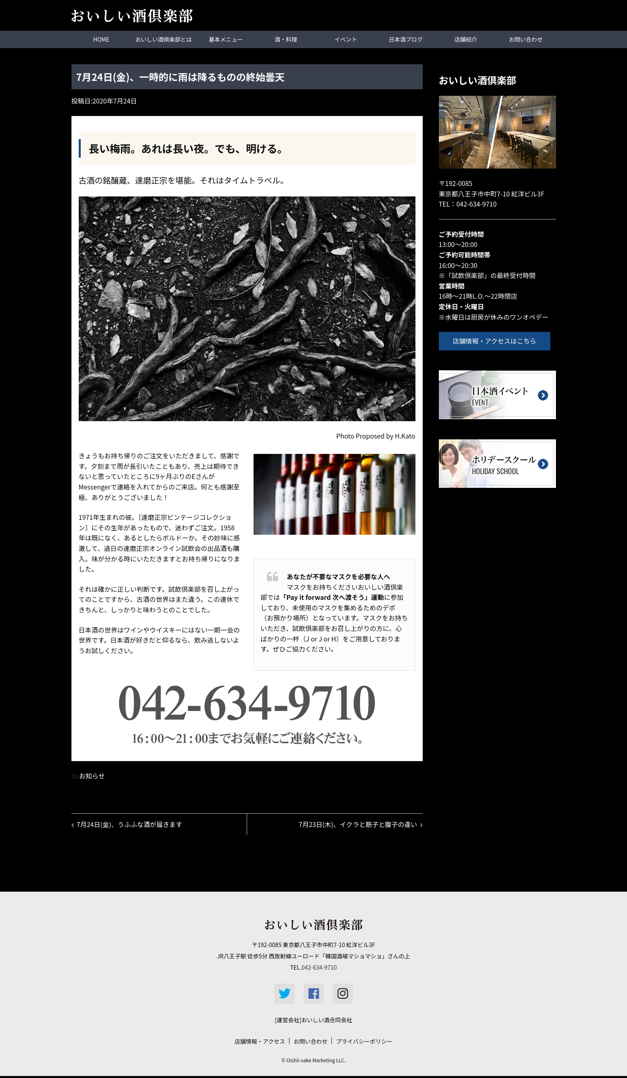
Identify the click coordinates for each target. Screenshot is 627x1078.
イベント (346, 39)
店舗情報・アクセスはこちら (497, 340)
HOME (101, 39)
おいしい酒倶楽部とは (163, 39)
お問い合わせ (526, 39)
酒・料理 (286, 39)
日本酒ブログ (406, 39)
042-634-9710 (476, 203)
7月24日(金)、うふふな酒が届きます (130, 825)
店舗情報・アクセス (260, 1043)
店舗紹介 (466, 39)
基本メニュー (226, 39)
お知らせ (92, 775)
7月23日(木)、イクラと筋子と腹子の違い (357, 825)
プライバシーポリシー (364, 1043)
